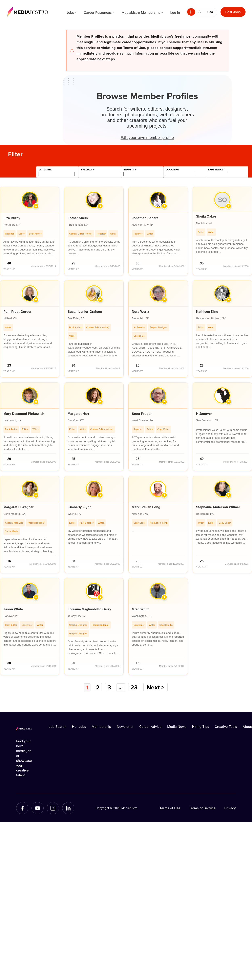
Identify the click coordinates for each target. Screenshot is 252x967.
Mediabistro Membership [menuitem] (141, 13)
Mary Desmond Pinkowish (23, 413)
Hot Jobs (79, 726)
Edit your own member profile (147, 137)
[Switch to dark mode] (200, 12)
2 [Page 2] (97, 687)
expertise (45, 170)
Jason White (13, 609)
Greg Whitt (140, 609)
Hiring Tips (200, 726)
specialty (87, 170)
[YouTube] (38, 808)
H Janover (204, 413)
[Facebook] (22, 808)
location (172, 170)
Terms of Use (169, 808)
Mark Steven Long (146, 507)
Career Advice (150, 726)
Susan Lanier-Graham (85, 311)
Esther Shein (78, 218)
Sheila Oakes (206, 216)
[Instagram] (53, 808)
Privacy (230, 808)
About (247, 726)
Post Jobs (233, 12)
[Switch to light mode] (191, 12)
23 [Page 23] (135, 687)
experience (215, 170)
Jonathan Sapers (145, 218)
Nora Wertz (140, 311)
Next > (157, 687)
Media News (176, 726)
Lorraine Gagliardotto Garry (89, 609)
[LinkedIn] (68, 808)
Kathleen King (207, 311)
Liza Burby (11, 218)
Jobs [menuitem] (70, 13)
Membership (101, 726)
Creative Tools (226, 726)
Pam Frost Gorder (17, 311)
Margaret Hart (78, 413)
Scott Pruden (142, 413)
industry (129, 170)
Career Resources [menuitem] (98, 13)
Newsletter (125, 726)
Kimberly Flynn (79, 507)
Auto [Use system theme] (210, 12)
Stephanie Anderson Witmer (218, 507)
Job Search (57, 726)
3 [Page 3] (109, 687)
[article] (29, 231)
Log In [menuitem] (175, 13)
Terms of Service (202, 808)
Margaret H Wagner (18, 507)
